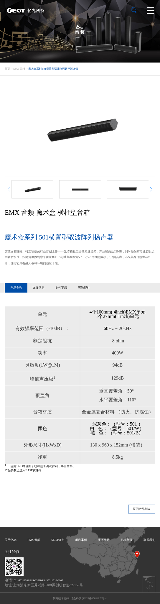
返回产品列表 (142, 509)
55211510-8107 (55, 580)
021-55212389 (21, 580)
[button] (151, 189)
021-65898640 (37, 580)
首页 (7, 68)
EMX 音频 (19, 68)
